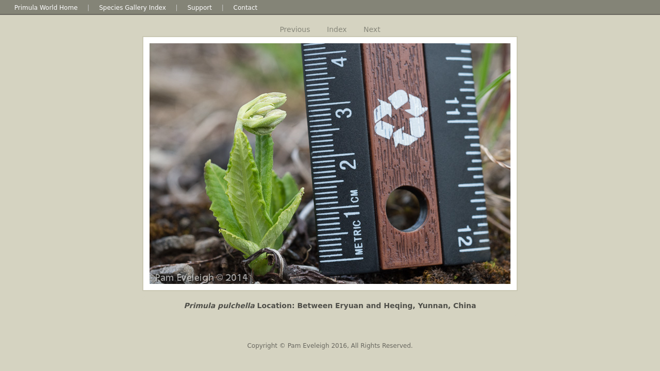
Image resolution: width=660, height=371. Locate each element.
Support (199, 7)
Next (372, 29)
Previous (294, 29)
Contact (246, 7)
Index (337, 29)
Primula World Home (46, 7)
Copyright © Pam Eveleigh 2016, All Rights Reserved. (329, 345)
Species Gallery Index (132, 7)
